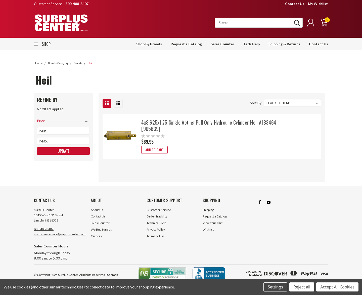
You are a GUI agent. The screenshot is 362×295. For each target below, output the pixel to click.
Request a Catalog (186, 44)
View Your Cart (212, 223)
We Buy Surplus (101, 229)
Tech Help (251, 44)
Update (63, 151)
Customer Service (159, 210)
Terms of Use (156, 236)
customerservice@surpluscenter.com (59, 234)
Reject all (301, 287)
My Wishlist (318, 4)
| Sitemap (112, 275)
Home (39, 63)
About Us (97, 210)
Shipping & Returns (284, 44)
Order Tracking (157, 216)
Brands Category (58, 63)
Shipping (208, 210)
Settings (275, 287)
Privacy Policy (156, 229)
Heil (90, 63)
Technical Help (156, 223)
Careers (96, 236)
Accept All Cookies (337, 287)
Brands (78, 63)
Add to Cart (154, 149)
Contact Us (294, 4)
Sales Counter (222, 44)
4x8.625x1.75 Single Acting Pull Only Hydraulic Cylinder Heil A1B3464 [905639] (208, 125)
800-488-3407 (44, 229)
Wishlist (208, 229)
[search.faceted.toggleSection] (63, 121)
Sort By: (256, 103)
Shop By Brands (149, 44)
